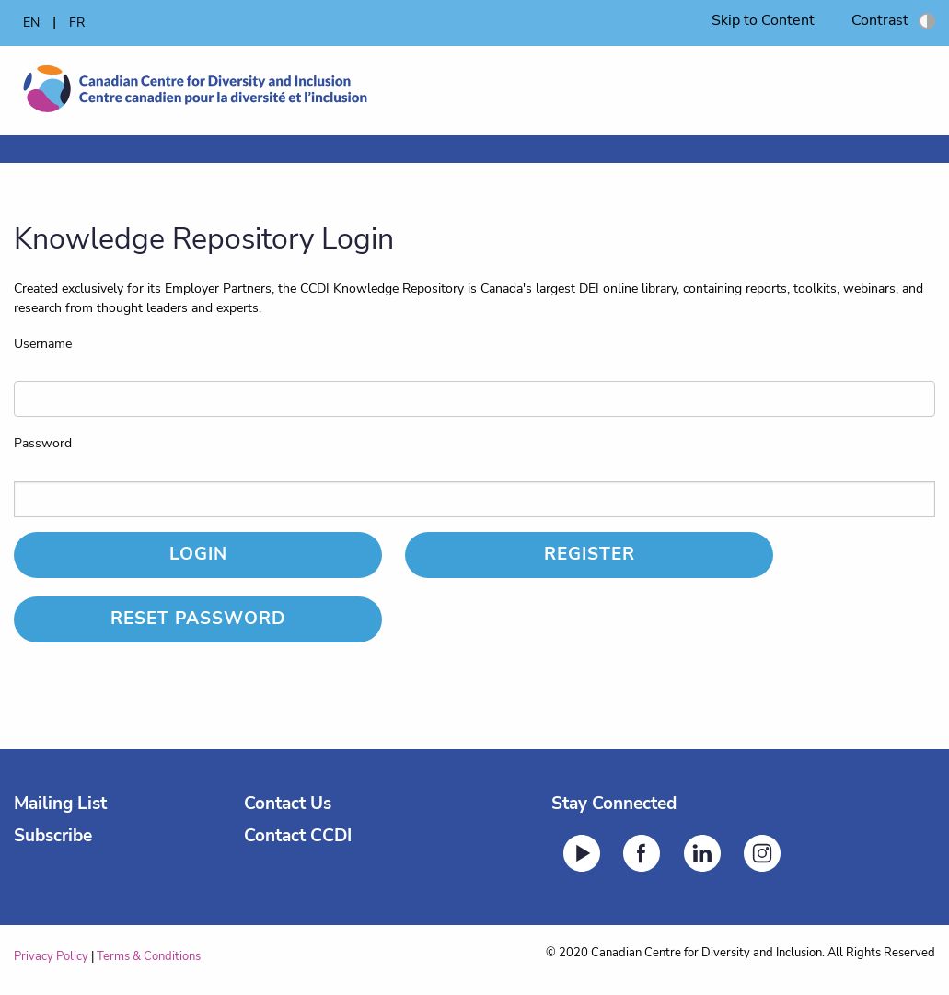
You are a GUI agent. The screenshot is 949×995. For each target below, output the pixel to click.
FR (77, 22)
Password (43, 443)
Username (43, 344)
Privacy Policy (51, 956)
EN (31, 22)
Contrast (893, 20)
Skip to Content (763, 20)
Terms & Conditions (149, 956)
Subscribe (53, 836)
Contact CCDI (298, 836)
